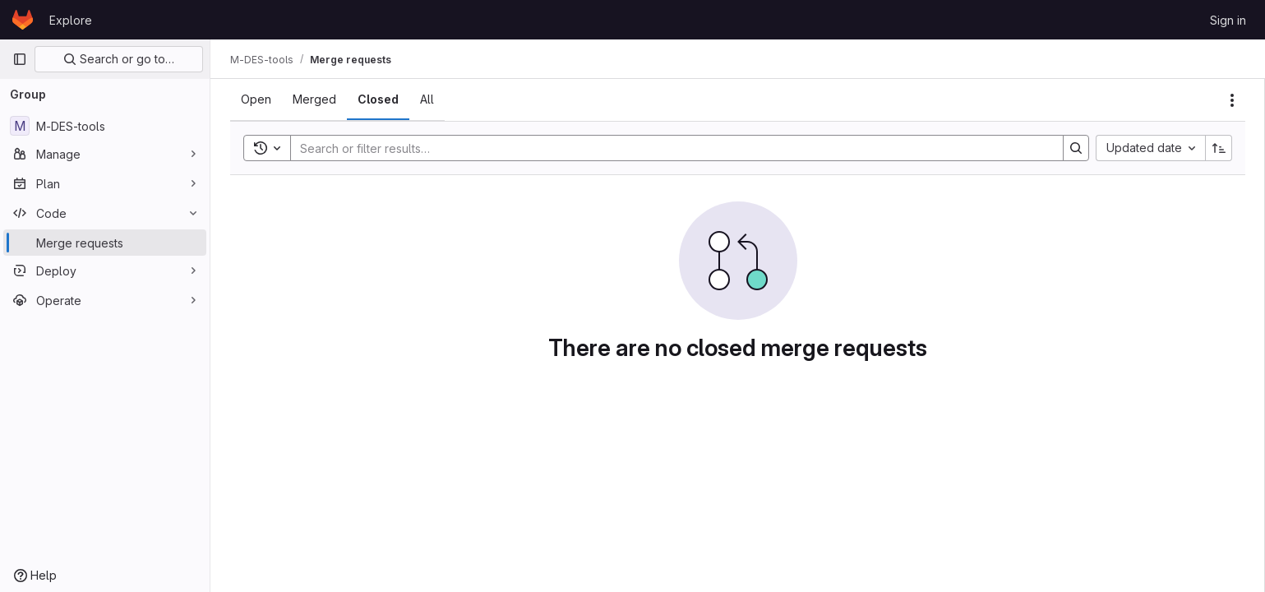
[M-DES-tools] (104, 126)
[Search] (668, 148)
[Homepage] (22, 20)
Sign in (1228, 20)
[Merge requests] (104, 242)
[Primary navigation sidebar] (20, 59)
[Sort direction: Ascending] (1219, 148)
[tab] (256, 99)
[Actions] (1232, 100)
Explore (70, 20)
